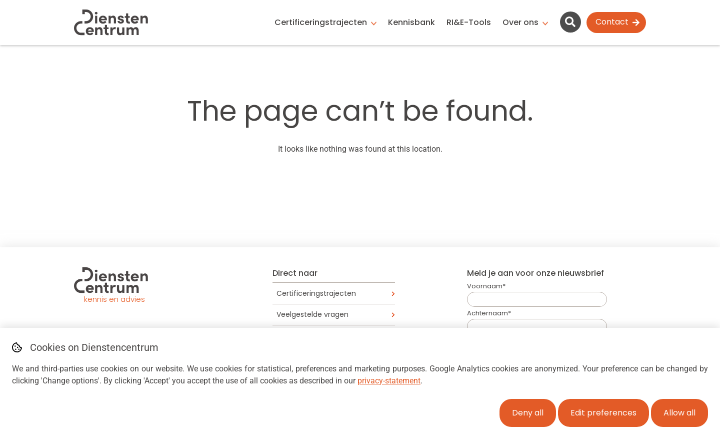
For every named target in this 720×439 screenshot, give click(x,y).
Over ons (520, 22)
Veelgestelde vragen (312, 314)
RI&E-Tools (468, 22)
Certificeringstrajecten (320, 22)
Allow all (680, 412)
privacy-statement (389, 380)
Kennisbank (411, 22)
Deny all (528, 412)
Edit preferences (603, 412)
